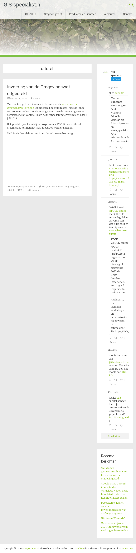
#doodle (119, 92)
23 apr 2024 (113, 87)
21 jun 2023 (112, 202)
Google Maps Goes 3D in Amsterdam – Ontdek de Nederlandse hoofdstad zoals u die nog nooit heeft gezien (114, 490)
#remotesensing (118, 168)
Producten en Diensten (82, 14)
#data (118, 230)
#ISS (111, 175)
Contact (127, 14)
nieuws (59, 186)
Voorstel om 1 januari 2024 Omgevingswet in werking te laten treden (114, 527)
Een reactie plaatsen (30, 190)
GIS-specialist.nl (23, 5)
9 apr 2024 (112, 160)
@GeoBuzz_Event (119, 362)
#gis (119, 397)
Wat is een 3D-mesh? (113, 518)
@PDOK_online (117, 210)
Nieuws (14, 186)
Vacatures (110, 14)
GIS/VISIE (31, 14)
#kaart (112, 233)
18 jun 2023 (113, 392)
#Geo (125, 230)
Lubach (51, 186)
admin (36, 98)
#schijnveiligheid (119, 417)
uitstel (10, 190)
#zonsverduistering (120, 171)
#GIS (111, 230)
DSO (44, 186)
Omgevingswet (53, 14)
